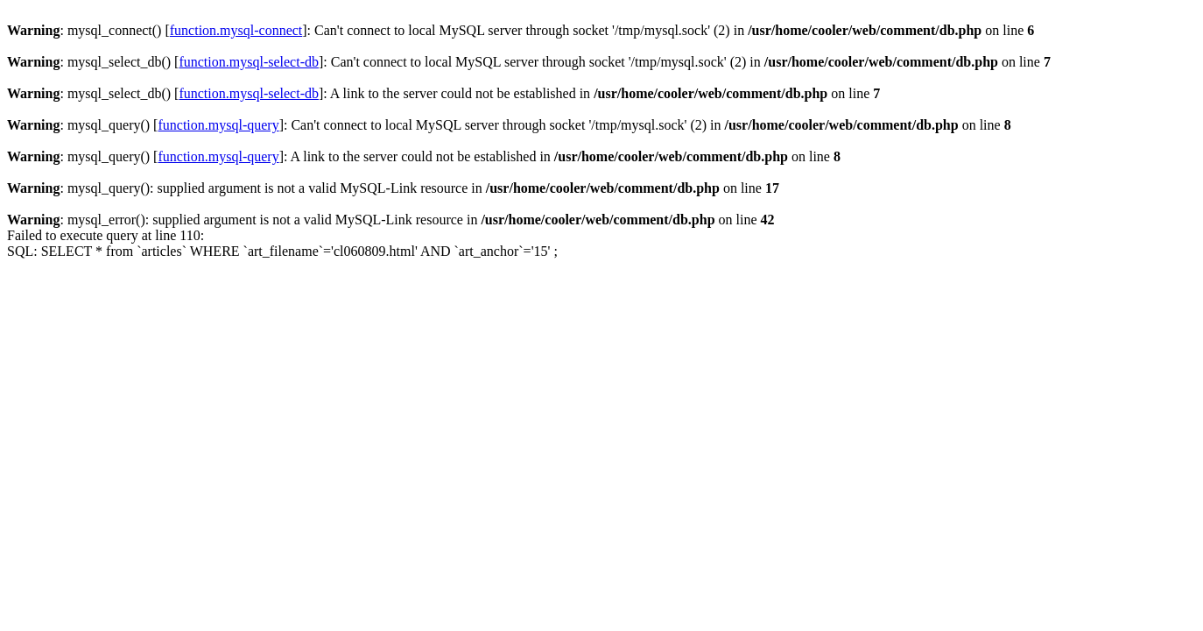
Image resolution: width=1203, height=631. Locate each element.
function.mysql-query (218, 124)
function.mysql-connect (236, 30)
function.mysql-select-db (249, 61)
